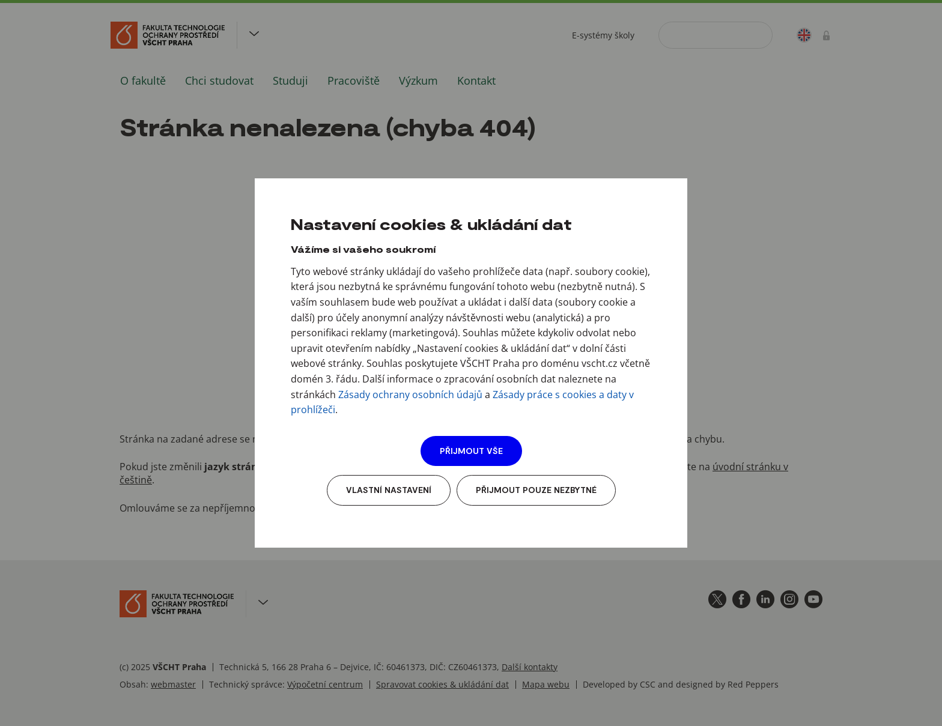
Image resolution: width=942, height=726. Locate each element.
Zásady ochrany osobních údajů (410, 394)
